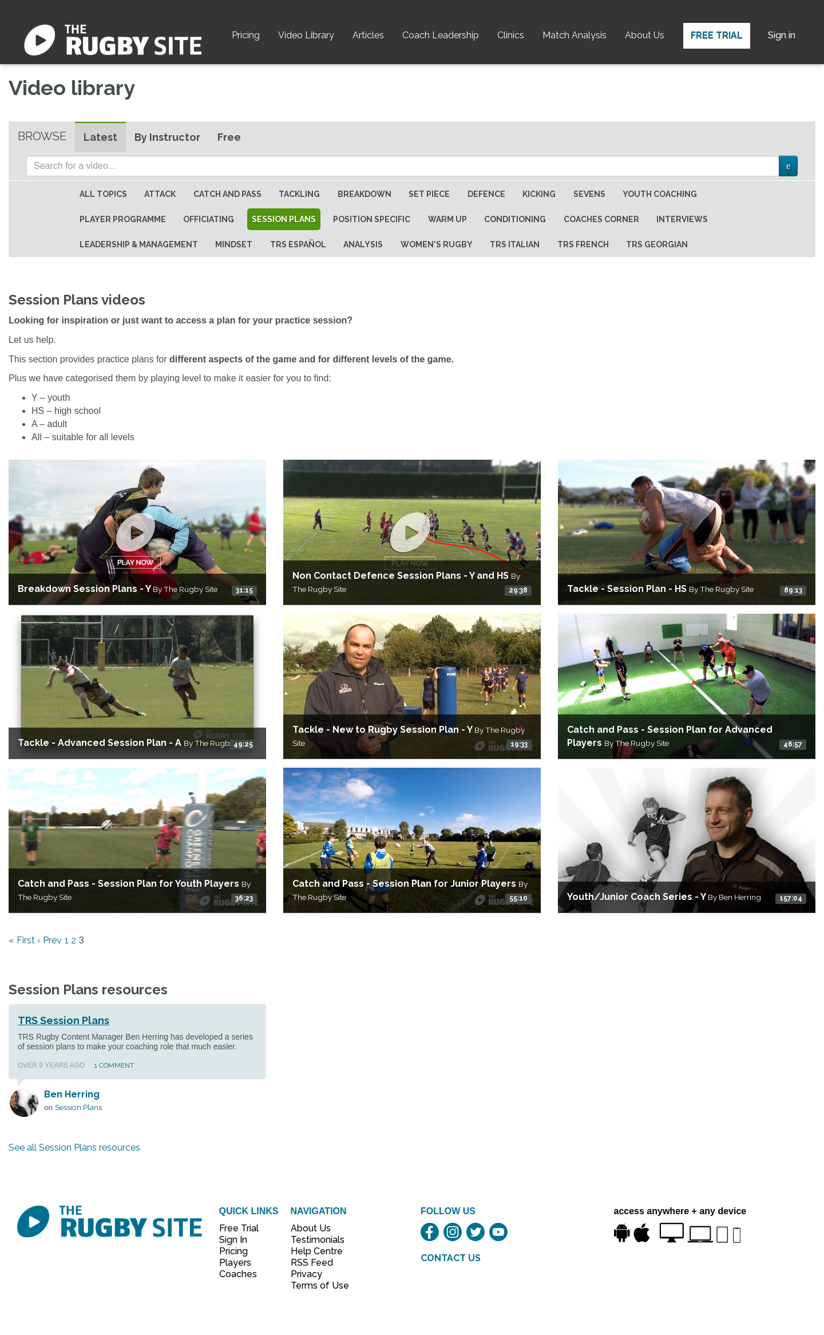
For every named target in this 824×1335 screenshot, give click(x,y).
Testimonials (313, 1239)
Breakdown (364, 194)
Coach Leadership (440, 35)
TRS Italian (515, 244)
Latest (100, 137)
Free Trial (717, 35)
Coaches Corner (601, 219)
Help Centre (313, 1251)
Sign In (233, 1239)
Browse (42, 136)
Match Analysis (574, 35)
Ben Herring (72, 1094)
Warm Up (447, 219)
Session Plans (284, 219)
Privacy (306, 1274)
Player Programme (123, 219)
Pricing (246, 35)
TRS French (583, 244)
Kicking (539, 194)
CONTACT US (451, 1258)
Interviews (682, 219)
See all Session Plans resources (74, 1147)
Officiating (208, 219)
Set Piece (429, 194)
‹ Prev (49, 940)
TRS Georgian (657, 244)
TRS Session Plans (63, 1020)
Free (229, 137)
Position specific (371, 219)
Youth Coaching (660, 194)
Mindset (233, 244)
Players (235, 1262)
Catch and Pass (227, 194)
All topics (103, 194)
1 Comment (114, 1065)
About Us (644, 35)
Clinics (510, 35)
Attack (160, 194)
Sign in (781, 35)
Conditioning (515, 219)
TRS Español (298, 244)
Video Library (306, 35)
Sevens (589, 194)
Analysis (363, 244)
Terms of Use (313, 1285)
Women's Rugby (437, 244)
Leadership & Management (139, 244)
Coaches (238, 1274)
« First (22, 940)
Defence (486, 194)
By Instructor (167, 137)
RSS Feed (313, 1262)
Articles (368, 35)
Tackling (299, 194)
